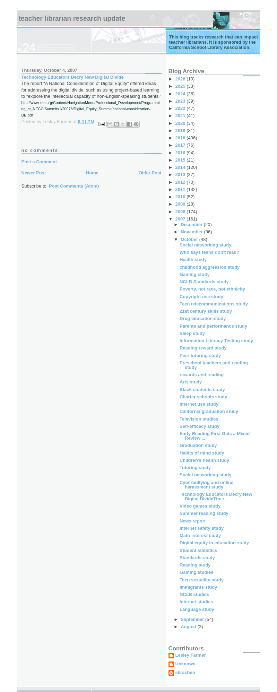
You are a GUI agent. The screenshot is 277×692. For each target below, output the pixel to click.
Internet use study (199, 404)
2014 (181, 167)
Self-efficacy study (199, 426)
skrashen (185, 672)
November (192, 231)
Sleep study (192, 333)
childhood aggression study (210, 267)
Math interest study (200, 535)
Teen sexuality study (202, 579)
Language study (197, 609)
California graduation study (209, 411)
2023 (181, 101)
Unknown (185, 663)
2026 (181, 78)
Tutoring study (195, 467)
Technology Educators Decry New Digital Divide (72, 77)
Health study (193, 259)
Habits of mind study (202, 453)
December (192, 224)
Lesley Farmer (190, 655)
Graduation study (198, 445)
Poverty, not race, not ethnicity (212, 289)
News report (193, 521)
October (190, 239)
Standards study (197, 557)
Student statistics (198, 550)
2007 (181, 219)
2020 (181, 123)
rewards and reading (202, 374)
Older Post (150, 172)
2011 (181, 189)
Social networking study (206, 245)
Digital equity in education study (214, 542)
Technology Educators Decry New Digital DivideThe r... (216, 496)
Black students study (202, 389)
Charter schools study (203, 396)
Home (92, 172)
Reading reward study (203, 348)
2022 (181, 108)
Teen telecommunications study (214, 303)
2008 (181, 211)
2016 (181, 152)
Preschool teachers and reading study (214, 365)
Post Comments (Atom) (74, 186)
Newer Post (33, 172)
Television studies (199, 419)
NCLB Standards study (204, 281)
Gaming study (195, 274)
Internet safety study (202, 528)
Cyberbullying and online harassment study (206, 485)
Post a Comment (39, 161)
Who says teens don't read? (209, 252)
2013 (181, 174)
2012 (181, 182)
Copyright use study (201, 296)
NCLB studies (194, 594)
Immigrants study (198, 587)
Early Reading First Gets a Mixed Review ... (215, 436)
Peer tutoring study (200, 355)
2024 (181, 93)
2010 (181, 196)
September (193, 619)
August (189, 626)
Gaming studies (197, 572)
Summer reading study (204, 513)
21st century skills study (206, 311)
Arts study (191, 381)
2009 (181, 204)
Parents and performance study (213, 326)
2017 (181, 145)
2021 (181, 115)
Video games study (200, 506)
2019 (181, 130)
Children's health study (204, 460)
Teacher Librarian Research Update (72, 18)
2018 (181, 137)
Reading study (195, 565)
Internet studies (196, 601)
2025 (181, 86)
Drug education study (203, 318)
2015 (181, 160)
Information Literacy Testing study (216, 340)
